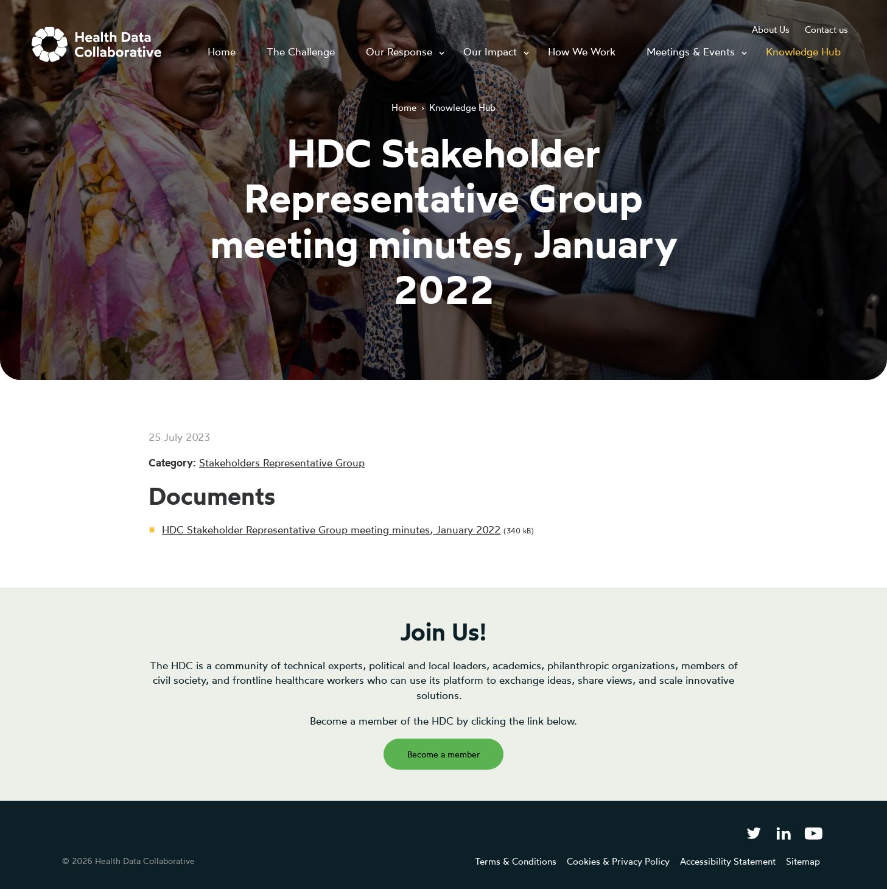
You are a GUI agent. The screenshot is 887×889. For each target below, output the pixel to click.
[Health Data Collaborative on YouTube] (813, 832)
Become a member (443, 754)
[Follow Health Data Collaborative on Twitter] (753, 832)
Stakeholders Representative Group (282, 462)
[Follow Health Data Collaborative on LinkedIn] (783, 832)
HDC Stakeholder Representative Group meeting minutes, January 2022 (331, 529)
